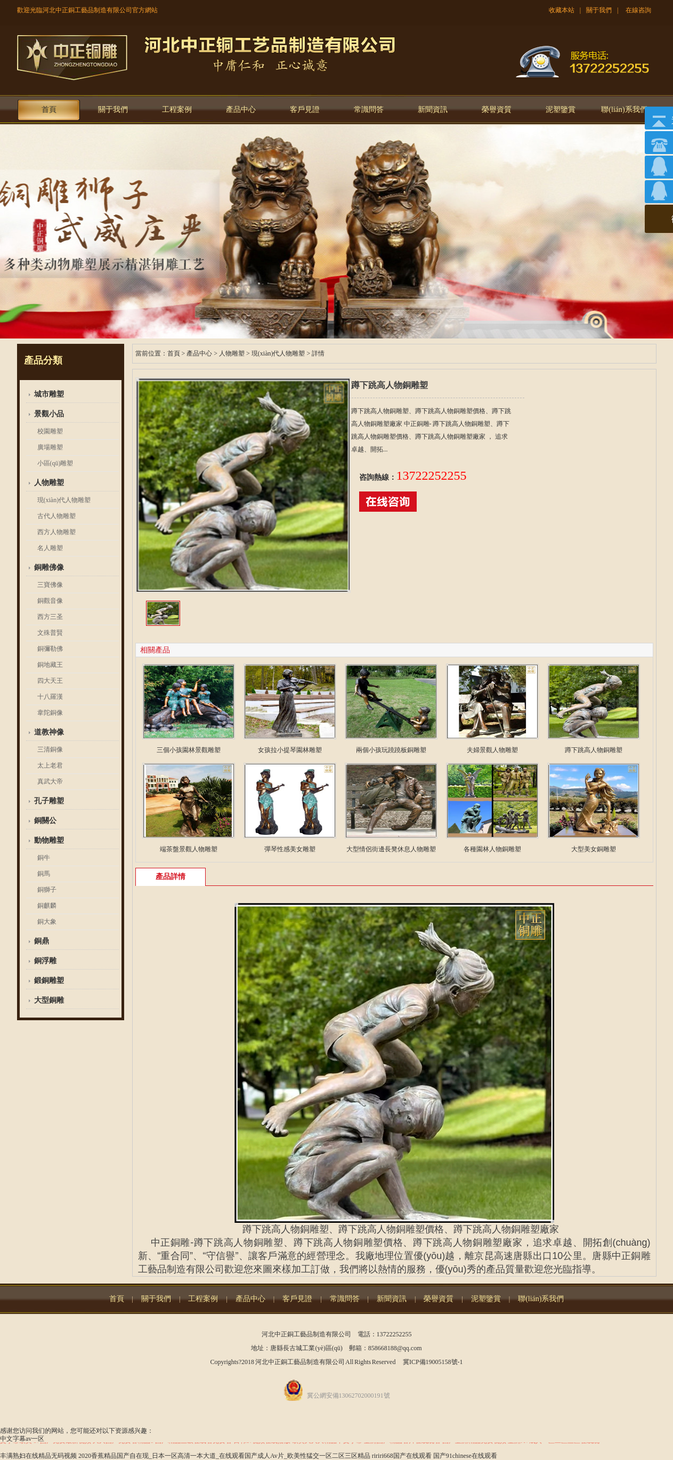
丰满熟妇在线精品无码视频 (38, 1455)
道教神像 (49, 732)
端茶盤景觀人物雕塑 (188, 849)
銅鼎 (41, 941)
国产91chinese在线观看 (465, 1455)
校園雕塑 (50, 431)
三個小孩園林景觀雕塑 (189, 750)
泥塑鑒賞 (560, 110)
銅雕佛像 (49, 567)
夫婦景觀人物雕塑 (492, 750)
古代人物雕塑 (56, 516)
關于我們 (599, 10)
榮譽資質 (497, 110)
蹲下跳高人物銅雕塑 (593, 750)
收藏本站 (561, 10)
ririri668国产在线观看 (402, 1455)
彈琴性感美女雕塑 (289, 849)
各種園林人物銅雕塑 (492, 849)
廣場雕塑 (50, 447)
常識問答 (369, 110)
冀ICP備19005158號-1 (433, 1362)
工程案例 (177, 110)
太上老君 (50, 765)
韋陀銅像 (50, 712)
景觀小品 (49, 414)
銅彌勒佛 (50, 648)
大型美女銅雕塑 (593, 849)
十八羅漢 (50, 696)
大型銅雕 (49, 1000)
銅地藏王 (50, 664)
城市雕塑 (49, 394)
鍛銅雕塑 (49, 981)
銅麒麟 (46, 905)
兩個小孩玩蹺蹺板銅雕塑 (391, 750)
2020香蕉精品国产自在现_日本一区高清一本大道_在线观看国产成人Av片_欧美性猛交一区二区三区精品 (224, 1455)
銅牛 (43, 857)
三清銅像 (50, 749)
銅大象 (46, 921)
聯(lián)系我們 (624, 110)
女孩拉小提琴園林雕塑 (290, 750)
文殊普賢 (50, 632)
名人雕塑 (50, 548)
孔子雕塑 (49, 801)
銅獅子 (46, 889)
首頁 (49, 110)
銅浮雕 (45, 961)
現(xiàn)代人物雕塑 (64, 500)
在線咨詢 (638, 10)
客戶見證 (305, 110)
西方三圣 (50, 616)
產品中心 (241, 110)
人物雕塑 (49, 483)
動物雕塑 (49, 840)
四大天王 (50, 680)
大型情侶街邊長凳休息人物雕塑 (391, 849)
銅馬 (43, 873)
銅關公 (45, 821)
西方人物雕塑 (56, 532)
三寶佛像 (50, 584)
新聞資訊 (433, 110)
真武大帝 (50, 781)
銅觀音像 (50, 600)
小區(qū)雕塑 (55, 463)
